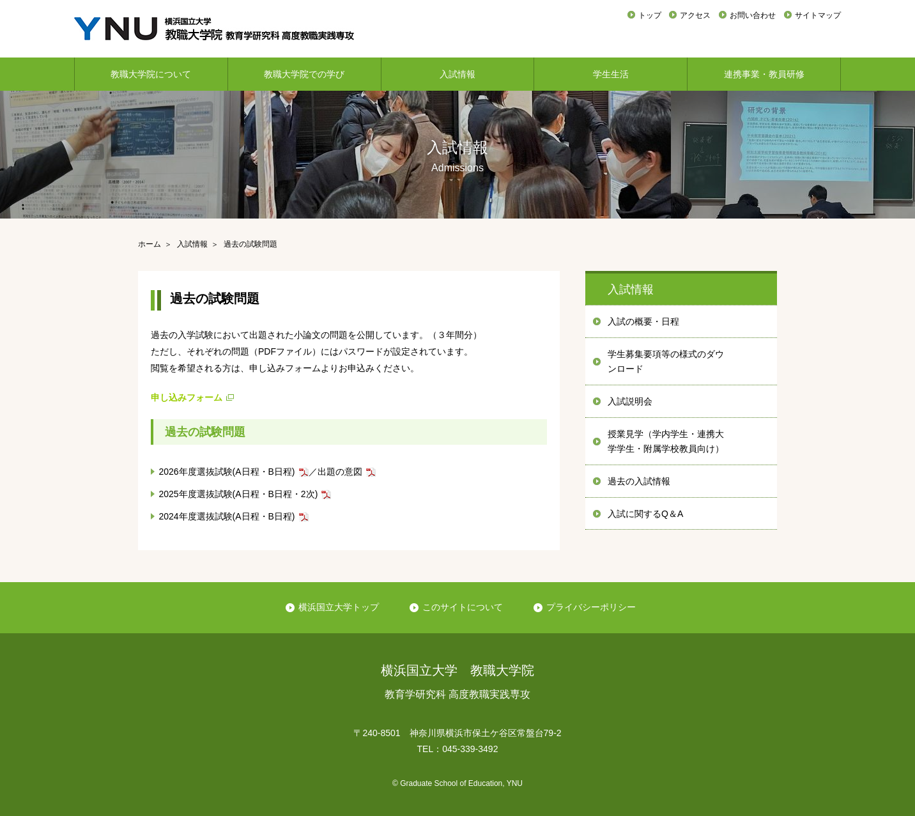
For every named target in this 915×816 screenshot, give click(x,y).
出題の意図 (340, 471)
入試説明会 (630, 401)
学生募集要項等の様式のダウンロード (666, 361)
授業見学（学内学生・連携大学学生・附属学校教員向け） (666, 441)
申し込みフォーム (186, 397)
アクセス (695, 15)
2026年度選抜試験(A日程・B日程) (226, 471)
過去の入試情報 (639, 481)
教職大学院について (151, 74)
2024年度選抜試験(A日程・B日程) (226, 516)
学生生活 (611, 74)
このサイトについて (462, 607)
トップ (649, 15)
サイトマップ (818, 15)
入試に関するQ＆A (645, 514)
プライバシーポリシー (591, 607)
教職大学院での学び (304, 74)
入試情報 (457, 74)
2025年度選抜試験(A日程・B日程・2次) (238, 494)
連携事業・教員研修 (764, 74)
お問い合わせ (753, 15)
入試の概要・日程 (643, 321)
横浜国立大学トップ (338, 607)
